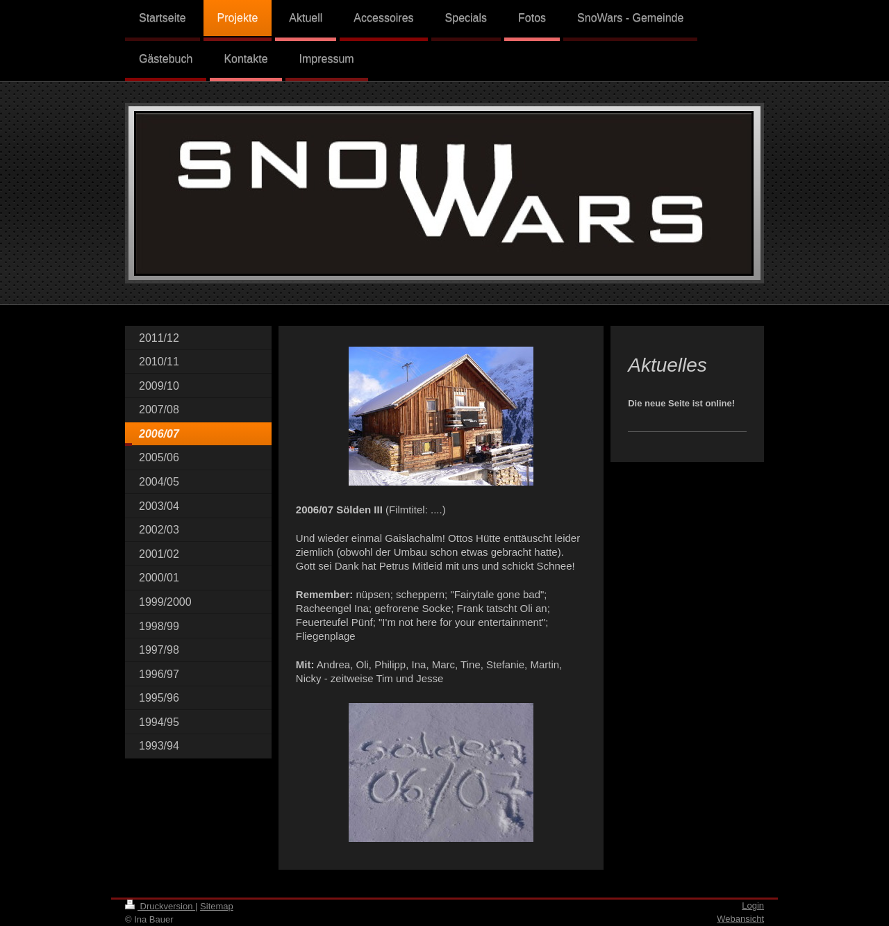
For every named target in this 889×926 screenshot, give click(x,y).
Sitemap (216, 906)
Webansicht (740, 918)
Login (753, 905)
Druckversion (160, 906)
